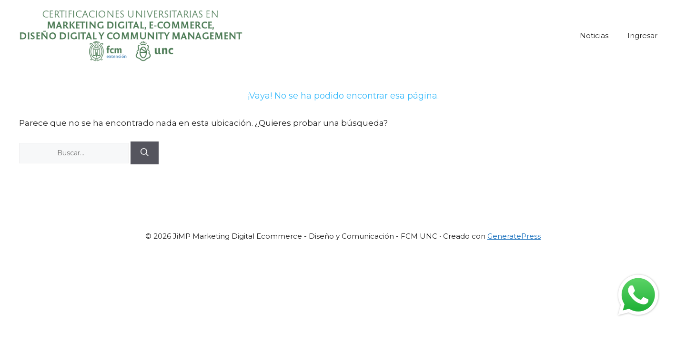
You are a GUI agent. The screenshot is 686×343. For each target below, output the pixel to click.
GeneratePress (514, 236)
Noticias (594, 35)
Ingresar (642, 35)
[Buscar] (145, 152)
